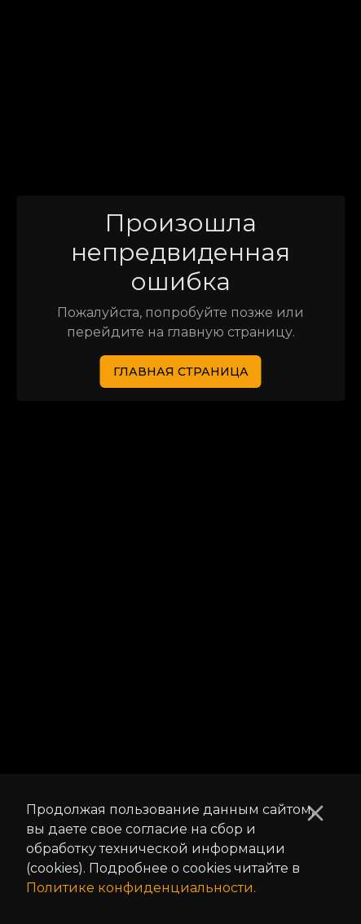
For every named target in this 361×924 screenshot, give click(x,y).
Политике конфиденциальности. (141, 887)
